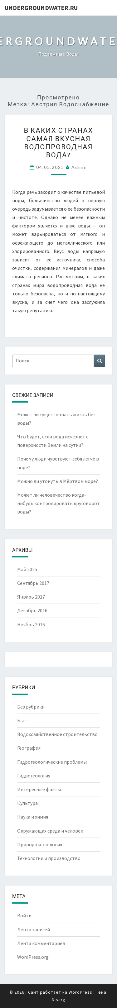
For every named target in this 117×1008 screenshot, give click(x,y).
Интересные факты (39, 789)
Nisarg (59, 999)
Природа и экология (39, 844)
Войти (24, 915)
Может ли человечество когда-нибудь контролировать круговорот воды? (58, 503)
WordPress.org (33, 957)
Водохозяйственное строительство (57, 734)
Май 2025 (27, 569)
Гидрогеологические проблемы (52, 762)
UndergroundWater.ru (41, 8)
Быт (22, 720)
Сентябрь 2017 (33, 583)
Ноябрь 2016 (31, 624)
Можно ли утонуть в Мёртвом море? (57, 481)
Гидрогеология (33, 775)
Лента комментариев (41, 943)
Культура (27, 803)
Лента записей (33, 929)
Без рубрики (31, 707)
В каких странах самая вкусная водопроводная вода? (58, 142)
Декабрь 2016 (32, 610)
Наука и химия (32, 817)
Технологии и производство (48, 858)
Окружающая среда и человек (50, 831)
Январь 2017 (31, 597)
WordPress (80, 992)
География (29, 748)
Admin (79, 167)
